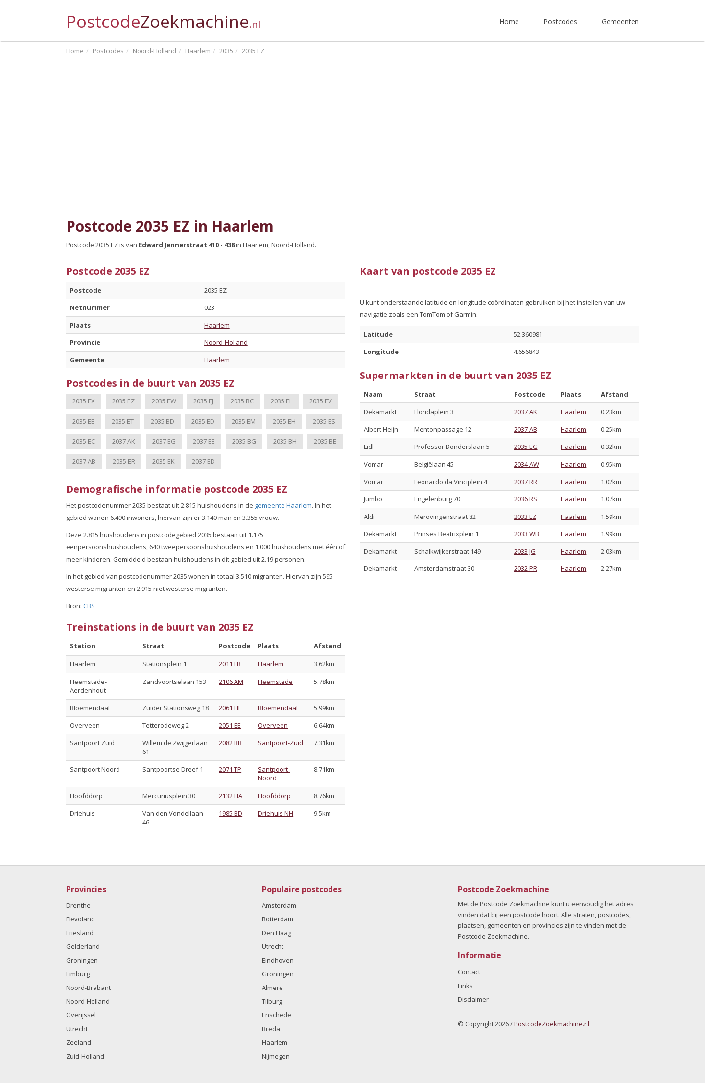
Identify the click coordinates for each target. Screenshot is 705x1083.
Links (465, 985)
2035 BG (244, 441)
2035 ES (324, 421)
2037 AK (123, 441)
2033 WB (526, 533)
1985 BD (230, 813)
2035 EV (320, 401)
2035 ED (202, 421)
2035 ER (124, 461)
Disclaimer (473, 999)
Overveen (273, 725)
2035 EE (83, 421)
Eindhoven (278, 960)
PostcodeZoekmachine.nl (551, 1023)
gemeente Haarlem (283, 505)
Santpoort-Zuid (280, 742)
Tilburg (272, 1001)
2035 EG (526, 446)
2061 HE (230, 708)
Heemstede (275, 681)
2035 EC (83, 441)
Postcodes (560, 21)
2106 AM (231, 681)
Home (509, 21)
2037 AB (83, 461)
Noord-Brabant (88, 987)
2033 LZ (525, 516)
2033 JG (525, 551)
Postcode (163, 17)
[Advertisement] (352, 139)
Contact (469, 971)
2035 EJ (203, 401)
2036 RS (525, 498)
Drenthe (78, 905)
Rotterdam (277, 919)
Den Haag (276, 932)
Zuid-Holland (85, 1056)
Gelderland (83, 946)
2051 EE (230, 725)
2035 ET (123, 421)
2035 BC (242, 401)
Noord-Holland (226, 342)
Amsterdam (279, 905)
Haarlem (217, 325)
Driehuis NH (275, 813)
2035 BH (285, 441)
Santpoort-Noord (274, 774)
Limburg (78, 973)
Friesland (80, 932)
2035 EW (164, 401)
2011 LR (230, 663)
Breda (271, 1028)
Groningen (82, 960)
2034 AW (526, 464)
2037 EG (164, 441)
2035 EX (83, 401)
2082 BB (230, 742)
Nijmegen (276, 1056)
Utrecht (77, 1028)
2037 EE (204, 441)
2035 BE (325, 441)
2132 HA (230, 795)
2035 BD (162, 421)
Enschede (276, 1015)
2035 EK (163, 461)
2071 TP (230, 769)
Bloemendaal (278, 708)
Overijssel (81, 1015)
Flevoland (80, 919)
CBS (89, 605)
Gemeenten (620, 21)
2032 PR (525, 568)
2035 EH (284, 421)
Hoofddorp (274, 795)
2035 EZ (123, 401)
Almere (272, 987)
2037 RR (525, 481)
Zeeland (78, 1042)
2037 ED (203, 461)
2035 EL (281, 401)
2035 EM (244, 421)
